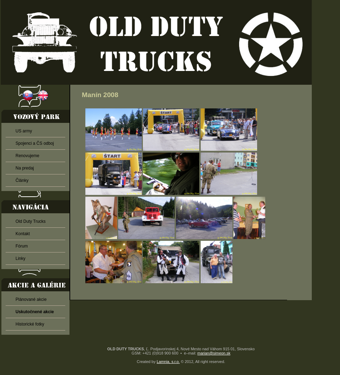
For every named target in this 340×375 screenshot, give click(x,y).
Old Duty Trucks (30, 221)
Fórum (22, 246)
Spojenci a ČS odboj (35, 143)
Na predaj (25, 168)
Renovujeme (27, 155)
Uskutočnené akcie (35, 311)
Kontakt (23, 233)
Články (22, 180)
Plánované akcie (31, 299)
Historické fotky (30, 324)
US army (24, 131)
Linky (20, 258)
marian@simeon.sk (214, 353)
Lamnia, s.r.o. (168, 361)
